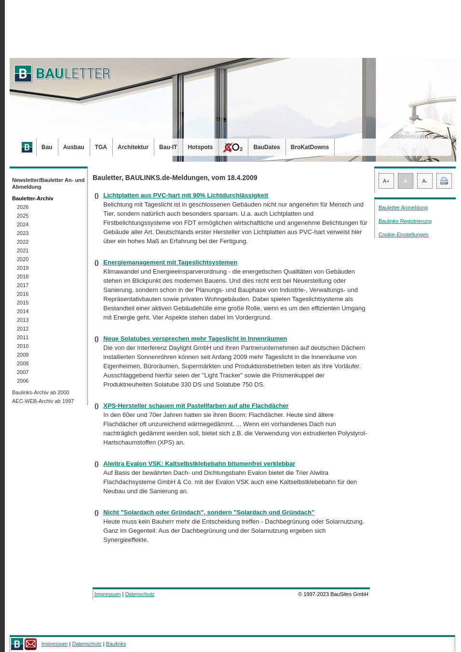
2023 (22, 233)
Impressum (108, 594)
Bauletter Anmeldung (403, 207)
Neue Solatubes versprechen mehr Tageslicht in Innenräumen (195, 338)
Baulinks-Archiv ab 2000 (40, 392)
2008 (22, 363)
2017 (22, 285)
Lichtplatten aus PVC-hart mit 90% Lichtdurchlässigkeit (185, 195)
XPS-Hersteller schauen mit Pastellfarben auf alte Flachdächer (195, 405)
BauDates (266, 147)
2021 (22, 250)
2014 (22, 311)
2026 (22, 207)
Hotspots (200, 147)
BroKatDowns (310, 147)
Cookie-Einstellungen (404, 234)
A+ (386, 181)
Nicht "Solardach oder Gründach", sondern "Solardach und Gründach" (208, 512)
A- (425, 181)
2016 (22, 294)
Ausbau (73, 147)
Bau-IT (168, 147)
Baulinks (116, 644)
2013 (22, 320)
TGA (101, 147)
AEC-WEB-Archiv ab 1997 (43, 401)
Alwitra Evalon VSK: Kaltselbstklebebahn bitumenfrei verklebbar (199, 463)
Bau (47, 147)
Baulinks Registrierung (405, 221)
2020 (22, 259)
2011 (22, 337)
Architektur (133, 147)
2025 (22, 216)
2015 (22, 302)
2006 (22, 381)
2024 (22, 224)
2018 (22, 276)
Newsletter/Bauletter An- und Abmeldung (48, 183)
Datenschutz (139, 594)
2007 (22, 372)
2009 (22, 355)
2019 (22, 268)
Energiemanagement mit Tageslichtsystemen (170, 262)
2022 (22, 242)
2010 (22, 346)
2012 (22, 329)
